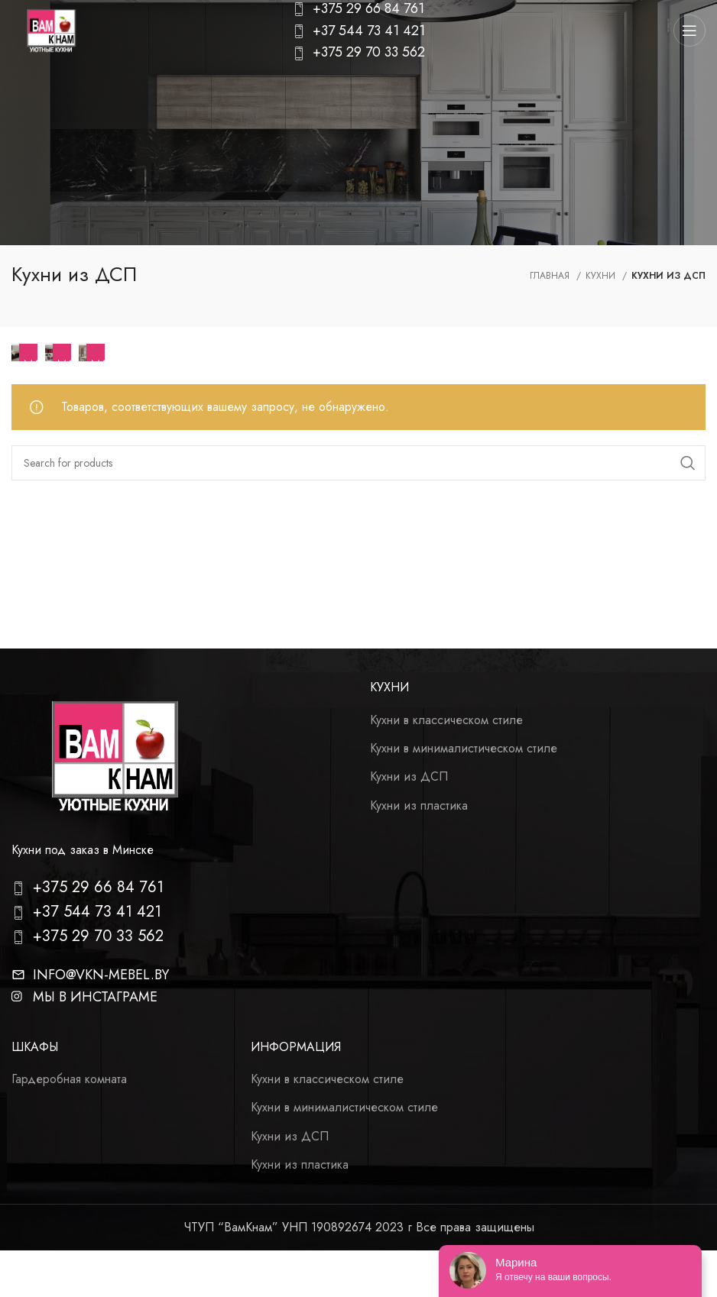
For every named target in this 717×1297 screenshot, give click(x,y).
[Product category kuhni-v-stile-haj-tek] (24, 353)
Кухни (602, 276)
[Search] (358, 462)
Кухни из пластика (419, 805)
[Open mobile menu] (689, 30)
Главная (551, 276)
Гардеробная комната (69, 1079)
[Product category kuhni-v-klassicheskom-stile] (92, 353)
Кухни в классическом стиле (446, 720)
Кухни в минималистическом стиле (463, 748)
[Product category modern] (58, 353)
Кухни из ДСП (409, 776)
